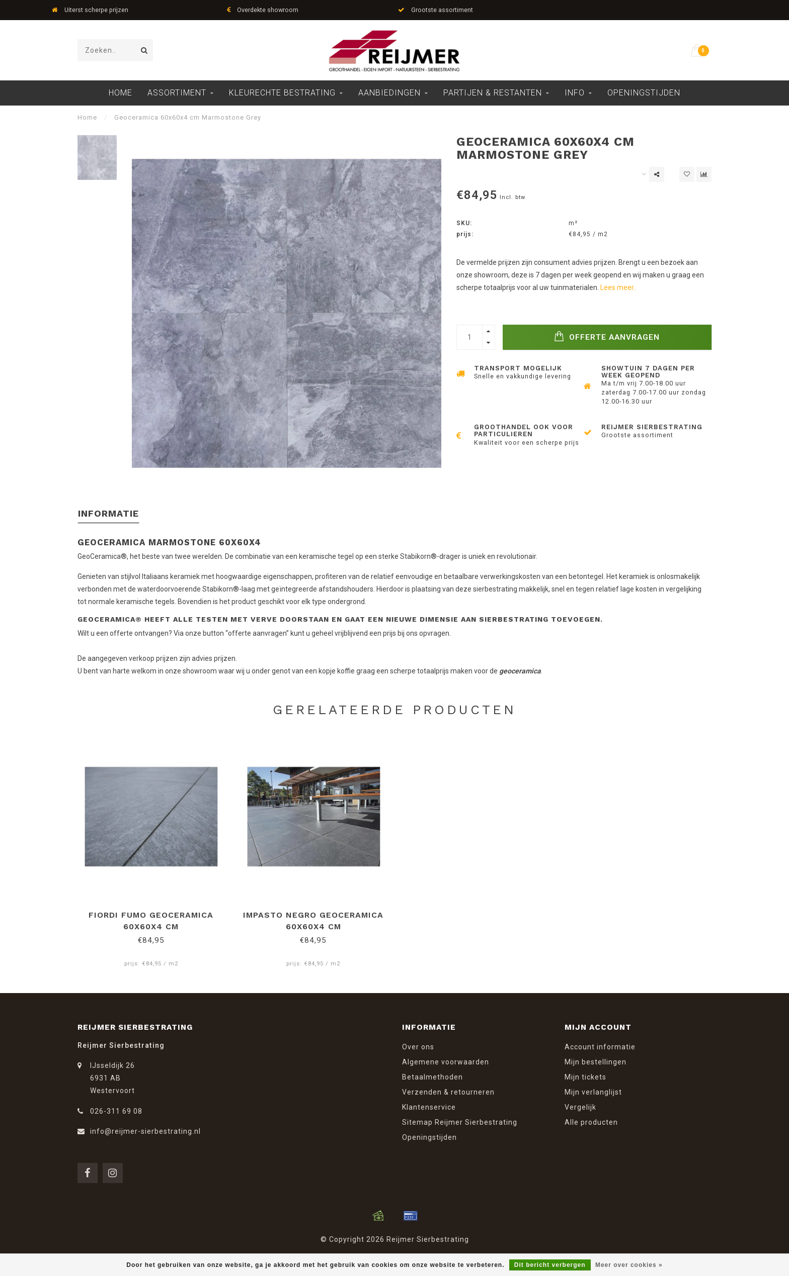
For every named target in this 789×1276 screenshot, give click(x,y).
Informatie (108, 513)
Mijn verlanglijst (593, 1092)
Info (575, 92)
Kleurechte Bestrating (282, 92)
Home (120, 92)
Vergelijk (580, 1107)
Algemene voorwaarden (445, 1062)
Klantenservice (429, 1107)
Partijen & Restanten (492, 92)
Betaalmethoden (432, 1077)
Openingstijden (643, 92)
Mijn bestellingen (595, 1062)
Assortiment (176, 92)
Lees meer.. (618, 287)
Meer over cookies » (629, 1264)
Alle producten (591, 1122)
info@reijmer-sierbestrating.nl (145, 1131)
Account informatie (600, 1047)
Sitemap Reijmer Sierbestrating (459, 1122)
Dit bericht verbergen (550, 1264)
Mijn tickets (585, 1077)
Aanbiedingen (389, 92)
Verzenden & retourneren (448, 1092)
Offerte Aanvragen (607, 336)
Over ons (418, 1047)
